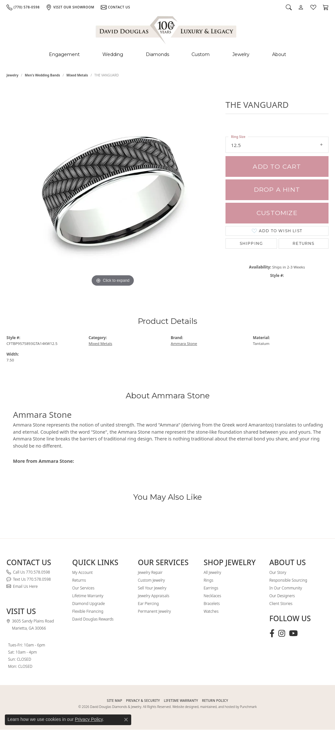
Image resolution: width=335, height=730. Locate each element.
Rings (208, 580)
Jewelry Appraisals (153, 596)
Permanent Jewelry (154, 611)
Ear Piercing (148, 603)
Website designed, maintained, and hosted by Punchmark (214, 706)
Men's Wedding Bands (42, 75)
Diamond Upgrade (88, 603)
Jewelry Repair (150, 572)
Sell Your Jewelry (152, 588)
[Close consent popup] (126, 720)
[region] (113, 191)
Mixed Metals (77, 75)
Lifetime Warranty (87, 596)
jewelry (12, 75)
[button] (289, 7)
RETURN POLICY (215, 700)
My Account (82, 572)
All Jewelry (212, 572)
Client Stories (280, 603)
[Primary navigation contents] (167, 54)
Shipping (251, 243)
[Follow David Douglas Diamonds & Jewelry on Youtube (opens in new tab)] (293, 633)
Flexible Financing (87, 611)
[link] (23, 7)
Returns (303, 243)
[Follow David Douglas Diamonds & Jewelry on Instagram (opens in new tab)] (281, 633)
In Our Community (285, 588)
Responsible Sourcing (288, 580)
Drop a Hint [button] (277, 189)
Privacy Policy (89, 719)
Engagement (64, 54)
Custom (200, 54)
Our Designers (282, 596)
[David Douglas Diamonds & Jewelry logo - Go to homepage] (166, 29)
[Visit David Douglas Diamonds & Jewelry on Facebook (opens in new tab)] (272, 633)
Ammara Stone (184, 343)
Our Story (277, 572)
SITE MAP (114, 700)
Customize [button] (277, 213)
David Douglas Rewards (93, 619)
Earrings (210, 588)
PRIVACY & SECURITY (143, 700)
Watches (210, 611)
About (279, 54)
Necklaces (212, 596)
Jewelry (240, 54)
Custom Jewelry (151, 580)
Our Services (83, 588)
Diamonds (157, 54)
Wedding (112, 54)
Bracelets (211, 603)
